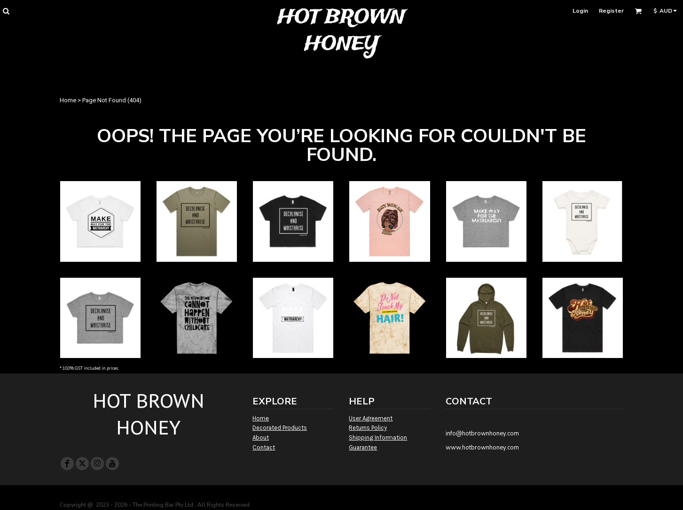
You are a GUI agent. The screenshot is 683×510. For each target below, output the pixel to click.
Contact (263, 447)
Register (611, 11)
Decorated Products (279, 427)
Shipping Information (378, 437)
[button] (5, 11)
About (260, 437)
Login (580, 11)
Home (68, 100)
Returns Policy (368, 427)
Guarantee (363, 447)
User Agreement (371, 418)
